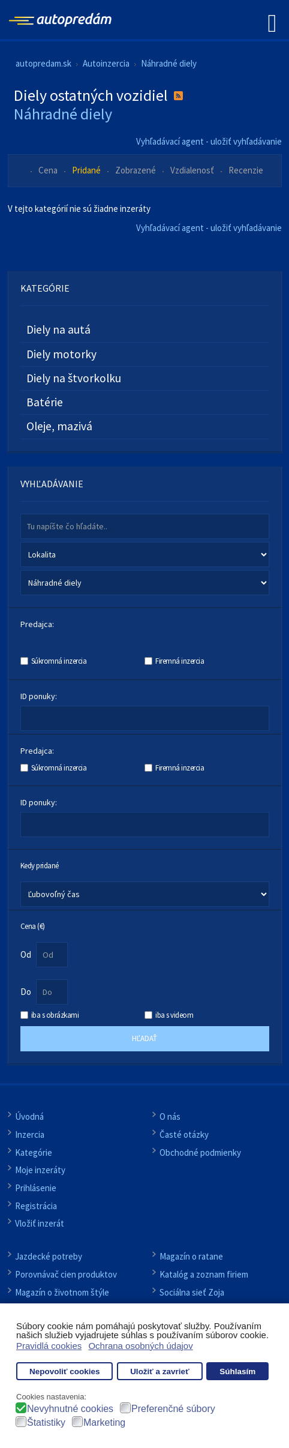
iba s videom (174, 1015)
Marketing (104, 1422)
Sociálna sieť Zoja (191, 1292)
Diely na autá (58, 329)
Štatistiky (46, 1422)
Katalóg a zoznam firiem (203, 1274)
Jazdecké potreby (48, 1256)
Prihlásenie (35, 1188)
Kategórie (33, 1152)
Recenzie (245, 170)
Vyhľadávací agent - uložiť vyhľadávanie (209, 141)
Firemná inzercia (179, 661)
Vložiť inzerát (39, 1223)
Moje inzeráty (40, 1170)
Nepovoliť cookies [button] (64, 1371)
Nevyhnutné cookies (70, 1408)
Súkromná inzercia (59, 661)
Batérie (44, 402)
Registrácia (36, 1206)
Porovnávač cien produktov (66, 1274)
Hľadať (144, 1038)
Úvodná (29, 1116)
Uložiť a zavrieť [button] (159, 1371)
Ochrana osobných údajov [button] (140, 1346)
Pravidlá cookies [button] (49, 1346)
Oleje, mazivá (59, 426)
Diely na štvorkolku (73, 378)
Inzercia (29, 1134)
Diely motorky (61, 354)
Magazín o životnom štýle (62, 1292)
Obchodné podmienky (200, 1152)
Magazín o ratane (191, 1256)
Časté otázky (184, 1134)
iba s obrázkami (55, 1015)
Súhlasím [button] (237, 1371)
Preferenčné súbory (173, 1408)
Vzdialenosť (193, 170)
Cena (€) (32, 925)
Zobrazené (136, 170)
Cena (48, 170)
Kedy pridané (39, 865)
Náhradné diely (63, 114)
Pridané (87, 170)
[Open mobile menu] (272, 22)
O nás (169, 1116)
